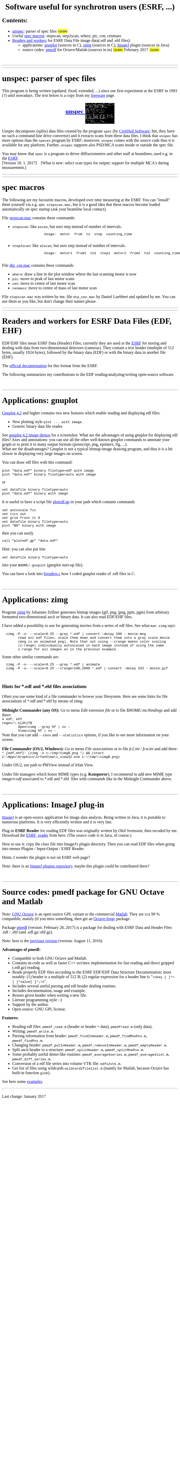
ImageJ (123, 45)
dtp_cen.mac (19, 268)
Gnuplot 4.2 (12, 416)
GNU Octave (23, 936)
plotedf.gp (61, 508)
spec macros (34, 36)
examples (34, 1104)
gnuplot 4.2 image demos (29, 438)
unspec (18, 31)
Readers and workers (29, 40)
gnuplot (51, 45)
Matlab (121, 936)
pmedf (51, 49)
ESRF (13, 158)
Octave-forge (104, 941)
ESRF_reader (37, 857)
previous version (43, 963)
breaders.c (52, 585)
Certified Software (134, 131)
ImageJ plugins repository (51, 888)
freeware (98, 95)
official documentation (28, 369)
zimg (87, 45)
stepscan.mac (20, 218)
